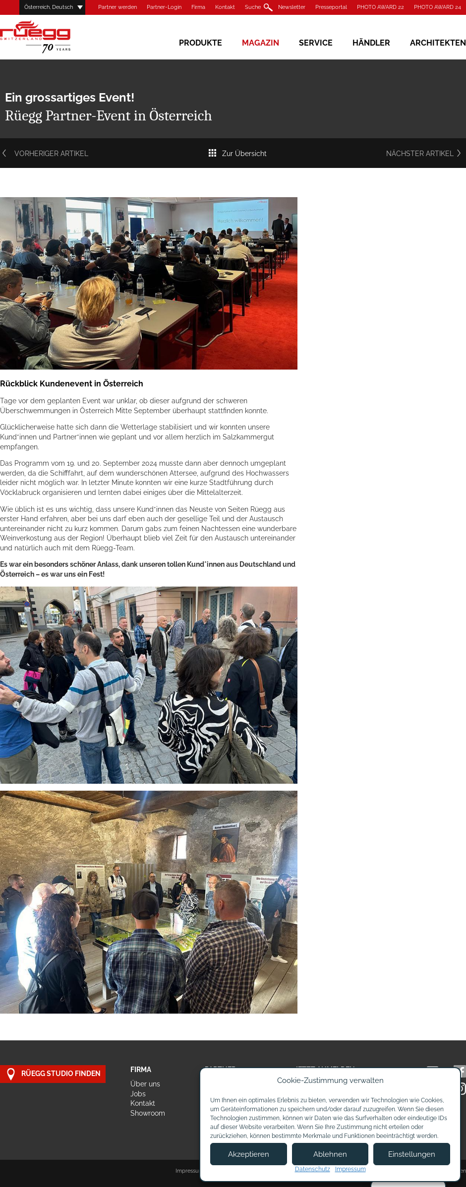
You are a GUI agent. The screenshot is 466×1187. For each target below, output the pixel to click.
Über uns (145, 1084)
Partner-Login (164, 7)
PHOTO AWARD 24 (437, 7)
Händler (371, 43)
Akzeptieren (248, 1154)
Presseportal (331, 7)
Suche (253, 7)
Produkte (200, 43)
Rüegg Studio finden (53, 1074)
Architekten (438, 43)
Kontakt (225, 7)
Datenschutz (312, 1169)
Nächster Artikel (426, 154)
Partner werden (117, 7)
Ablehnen (330, 1154)
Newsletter (291, 7)
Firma (198, 7)
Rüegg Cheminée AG (49, 37)
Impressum (189, 1171)
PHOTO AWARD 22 (380, 7)
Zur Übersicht (237, 154)
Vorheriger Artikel (44, 154)
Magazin (260, 43)
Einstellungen (411, 1154)
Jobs (138, 1094)
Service (316, 43)
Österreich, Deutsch (48, 7)
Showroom (147, 1113)
